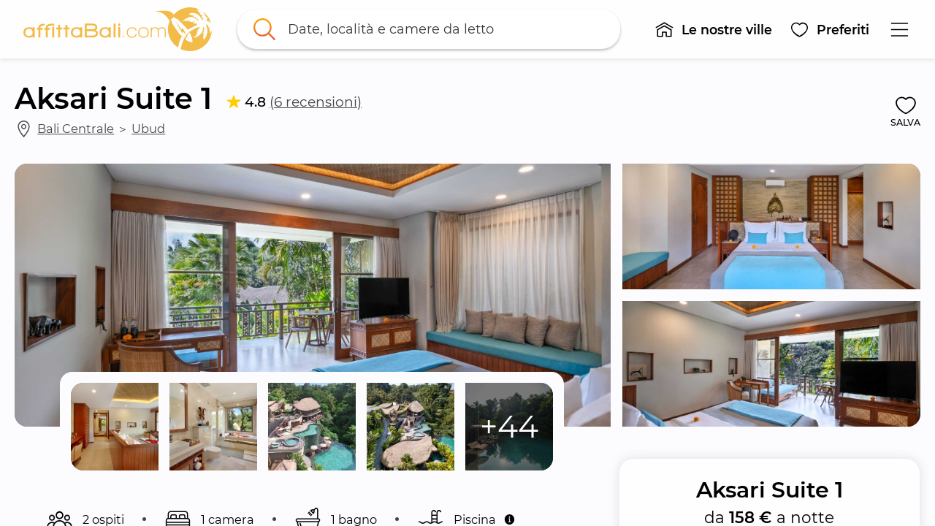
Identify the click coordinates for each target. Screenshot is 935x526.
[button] (713, 29)
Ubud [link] (148, 128)
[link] (117, 29)
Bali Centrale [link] (75, 128)
